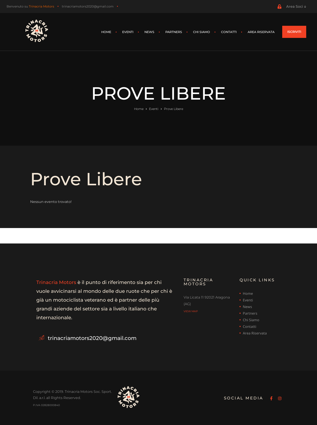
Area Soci (296, 6)
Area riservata (261, 32)
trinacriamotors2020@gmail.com (88, 6)
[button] (294, 32)
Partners (173, 32)
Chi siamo (201, 32)
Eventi (127, 32)
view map (191, 310)
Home (106, 32)
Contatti (229, 32)
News (149, 32)
